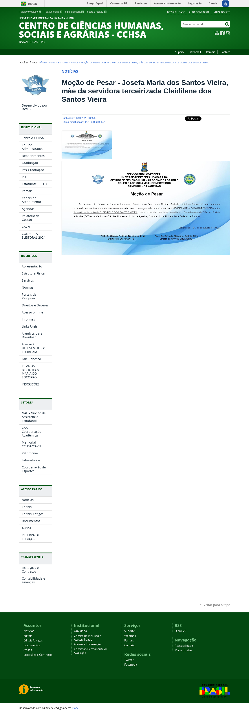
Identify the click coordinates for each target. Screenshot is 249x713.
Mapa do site (222, 12)
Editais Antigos (33, 640)
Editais (28, 636)
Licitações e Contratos (38, 655)
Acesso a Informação (87, 644)
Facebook (222, 33)
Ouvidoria (80, 631)
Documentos (32, 645)
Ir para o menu (53, 11)
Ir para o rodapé (97, 11)
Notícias (29, 631)
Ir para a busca (74, 11)
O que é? (180, 631)
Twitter (129, 660)
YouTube (217, 33)
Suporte (180, 52)
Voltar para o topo (217, 605)
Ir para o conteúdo (30, 11)
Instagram (228, 33)
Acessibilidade (176, 12)
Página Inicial (47, 62)
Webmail (195, 52)
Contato (225, 52)
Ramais (210, 52)
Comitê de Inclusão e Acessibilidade (87, 637)
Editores (63, 62)
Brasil (32, 4)
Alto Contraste (199, 12)
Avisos (74, 62)
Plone (75, 708)
